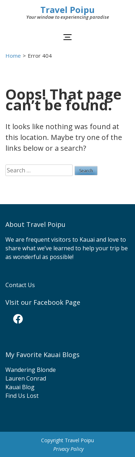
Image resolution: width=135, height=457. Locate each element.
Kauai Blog (20, 387)
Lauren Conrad (25, 378)
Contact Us (20, 285)
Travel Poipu (67, 10)
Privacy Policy (68, 448)
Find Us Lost (22, 396)
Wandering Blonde (30, 370)
